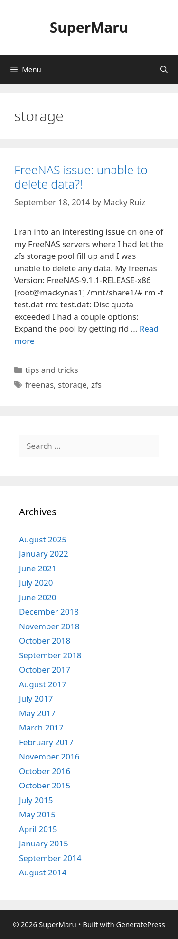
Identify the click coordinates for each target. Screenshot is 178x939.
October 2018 (44, 640)
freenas (39, 384)
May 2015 (37, 814)
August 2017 (42, 684)
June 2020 (37, 597)
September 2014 (50, 858)
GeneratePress (140, 924)
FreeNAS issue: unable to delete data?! (81, 176)
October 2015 (44, 785)
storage (72, 384)
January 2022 (43, 553)
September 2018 (50, 655)
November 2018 (49, 626)
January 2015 (43, 843)
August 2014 (42, 872)
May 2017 (37, 713)
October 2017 (44, 669)
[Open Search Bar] (164, 69)
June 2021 (37, 568)
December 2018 (49, 611)
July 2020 (36, 582)
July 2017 (36, 698)
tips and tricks (51, 369)
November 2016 (49, 756)
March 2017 (41, 727)
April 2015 (38, 829)
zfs (96, 384)
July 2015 (36, 800)
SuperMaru (89, 27)
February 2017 (46, 742)
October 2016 (44, 771)
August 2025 (42, 539)
